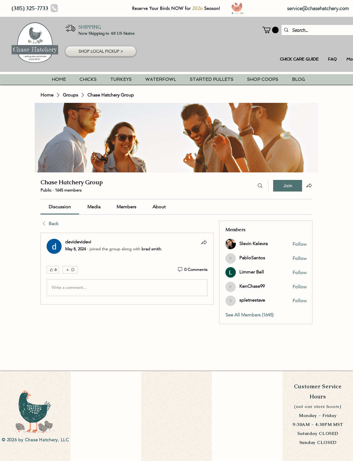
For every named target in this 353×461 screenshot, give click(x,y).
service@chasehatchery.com (318, 8)
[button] (100, 51)
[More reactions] (70, 270)
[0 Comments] (192, 270)
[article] (127, 269)
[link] (60, 206)
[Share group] (309, 185)
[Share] (204, 242)
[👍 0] (53, 270)
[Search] (260, 186)
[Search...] (317, 30)
